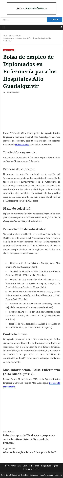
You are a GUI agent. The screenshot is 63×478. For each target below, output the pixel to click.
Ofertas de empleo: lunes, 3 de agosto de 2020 (31, 450)
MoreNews (44, 475)
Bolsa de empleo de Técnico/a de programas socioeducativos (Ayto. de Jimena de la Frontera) (31, 437)
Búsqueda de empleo (49, 465)
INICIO (7, 465)
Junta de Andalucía (31, 469)
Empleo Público (8, 50)
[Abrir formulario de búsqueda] (61, 27)
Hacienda (35, 465)
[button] (3, 27)
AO (4, 92)
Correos (26, 465)
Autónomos (16, 465)
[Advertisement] (31, 112)
